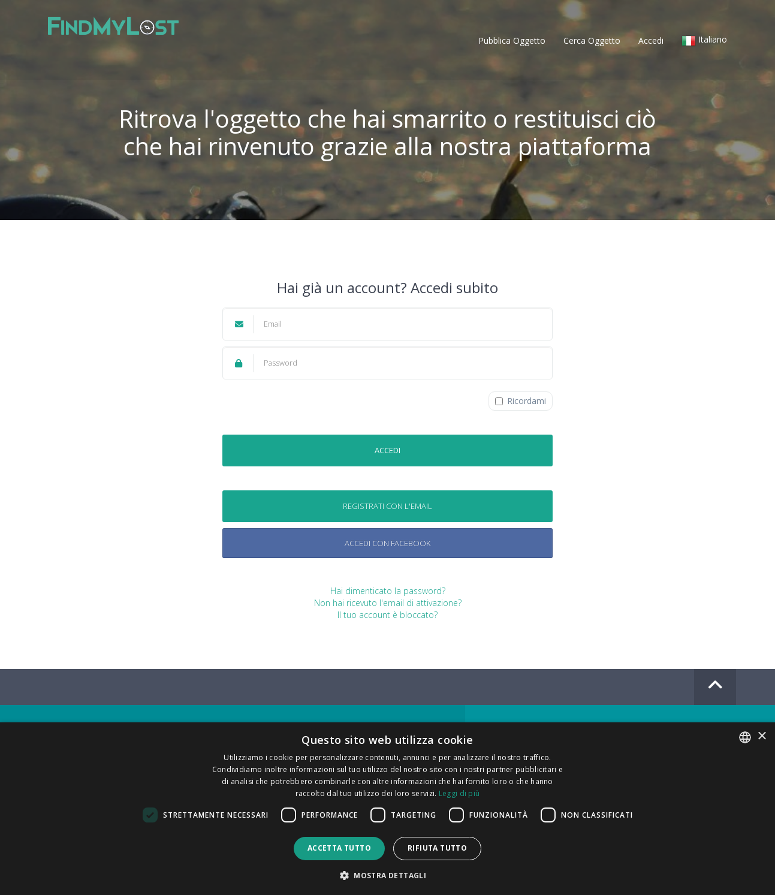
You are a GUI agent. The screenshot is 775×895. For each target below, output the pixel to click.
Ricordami (520, 400)
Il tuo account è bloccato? (387, 614)
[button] (704, 42)
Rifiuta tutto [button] (437, 848)
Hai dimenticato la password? (387, 590)
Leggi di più (459, 793)
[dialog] (387, 808)
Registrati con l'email (387, 506)
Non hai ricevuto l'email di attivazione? (388, 602)
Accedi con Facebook (387, 543)
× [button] (761, 736)
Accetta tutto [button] (339, 848)
